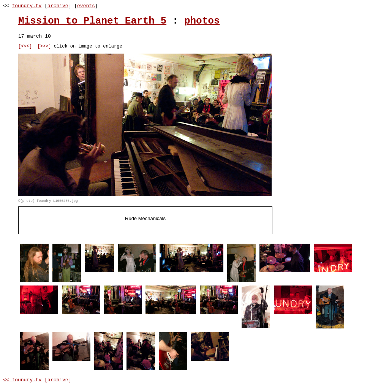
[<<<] (25, 47)
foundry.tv (26, 6)
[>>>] (44, 47)
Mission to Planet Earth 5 (92, 21)
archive (57, 6)
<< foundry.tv (22, 381)
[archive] (57, 381)
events (86, 6)
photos (202, 21)
